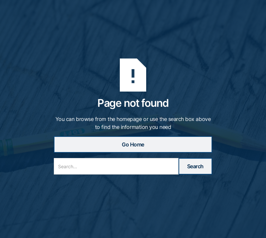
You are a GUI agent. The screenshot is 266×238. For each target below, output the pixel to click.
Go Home (133, 144)
